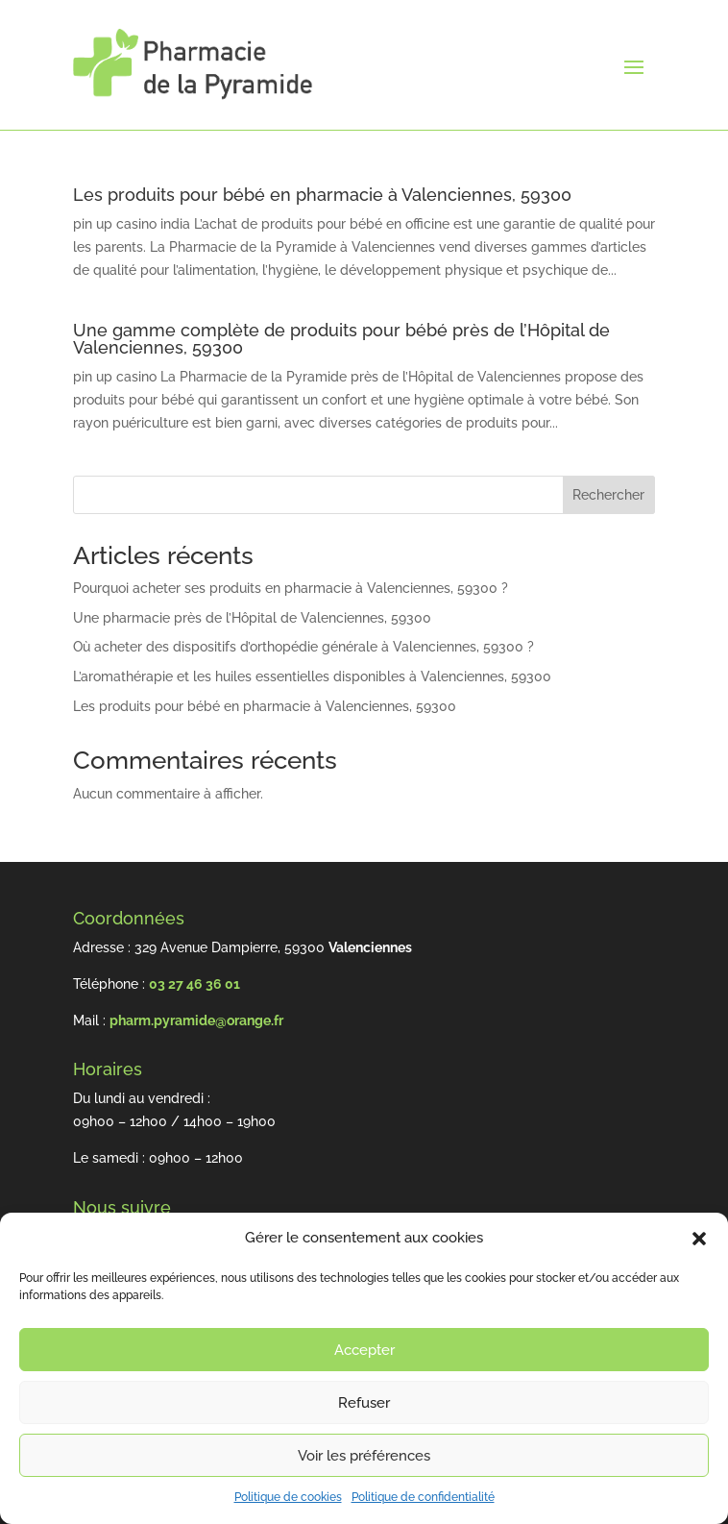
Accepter (364, 1350)
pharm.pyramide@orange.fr (196, 1020)
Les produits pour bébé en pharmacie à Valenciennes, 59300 (322, 194)
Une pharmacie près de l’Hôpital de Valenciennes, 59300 (252, 618)
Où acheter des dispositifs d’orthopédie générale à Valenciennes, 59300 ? (303, 646)
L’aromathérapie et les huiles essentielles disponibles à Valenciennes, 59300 (312, 676)
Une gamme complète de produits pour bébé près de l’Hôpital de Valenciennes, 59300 (341, 338)
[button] (699, 1238)
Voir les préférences (364, 1455)
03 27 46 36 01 (194, 984)
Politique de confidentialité (423, 1497)
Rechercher (608, 495)
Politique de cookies (288, 1497)
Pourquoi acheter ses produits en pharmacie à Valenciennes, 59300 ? (290, 588)
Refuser (364, 1403)
